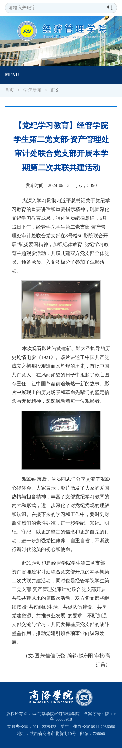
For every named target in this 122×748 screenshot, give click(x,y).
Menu (12, 74)
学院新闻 (32, 90)
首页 (9, 90)
